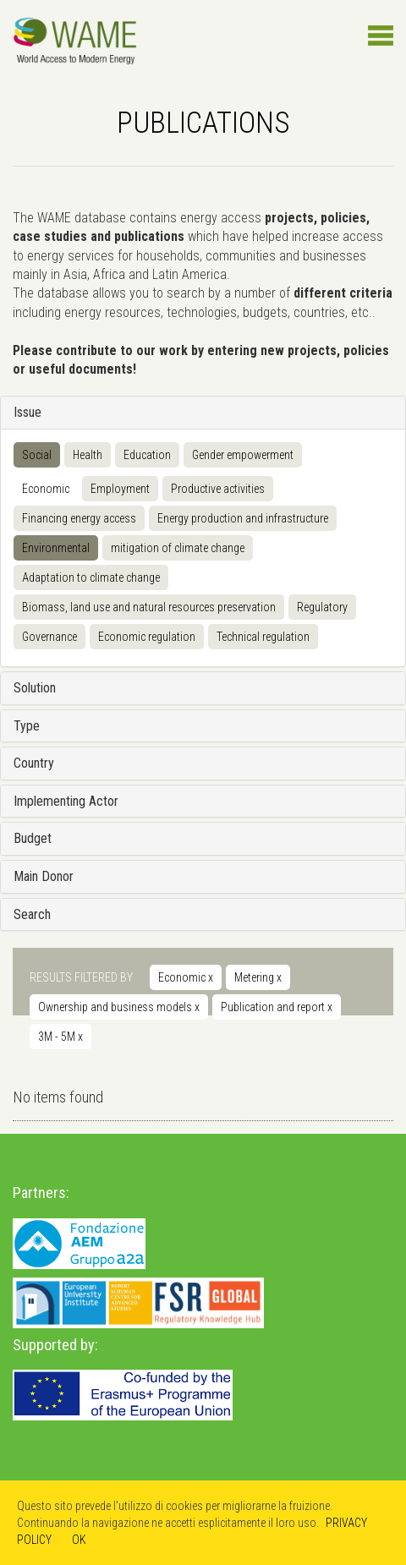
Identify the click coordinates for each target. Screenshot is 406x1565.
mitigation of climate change (177, 548)
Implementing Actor (66, 801)
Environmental (56, 548)
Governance (49, 636)
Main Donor (44, 876)
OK (79, 1539)
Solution (35, 688)
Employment (120, 488)
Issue (27, 412)
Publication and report (276, 1007)
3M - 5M (60, 1036)
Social (37, 455)
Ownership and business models (119, 1007)
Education (147, 455)
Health (87, 455)
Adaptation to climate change (91, 577)
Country (34, 763)
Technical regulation (263, 636)
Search (32, 914)
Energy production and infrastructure (242, 518)
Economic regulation (146, 636)
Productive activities (218, 488)
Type (27, 726)
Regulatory (322, 607)
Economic (45, 488)
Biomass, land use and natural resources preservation (149, 607)
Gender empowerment (243, 455)
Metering (258, 977)
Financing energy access (79, 518)
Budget (33, 838)
